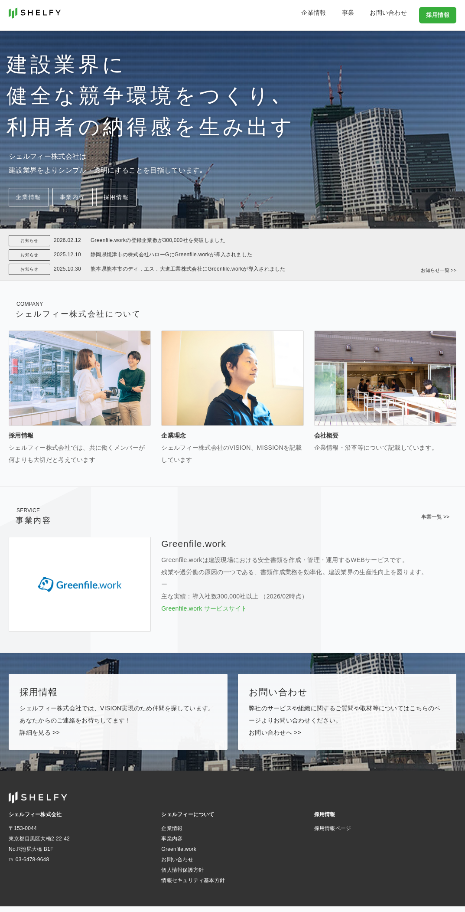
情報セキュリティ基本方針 (193, 886)
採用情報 (438, 15)
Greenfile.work (178, 855)
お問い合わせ (393, 14)
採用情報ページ (332, 834)
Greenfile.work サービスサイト (204, 608)
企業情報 (333, 14)
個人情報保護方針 (182, 876)
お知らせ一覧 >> (437, 267)
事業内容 (104, 198)
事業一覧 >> (435, 517)
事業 (360, 14)
